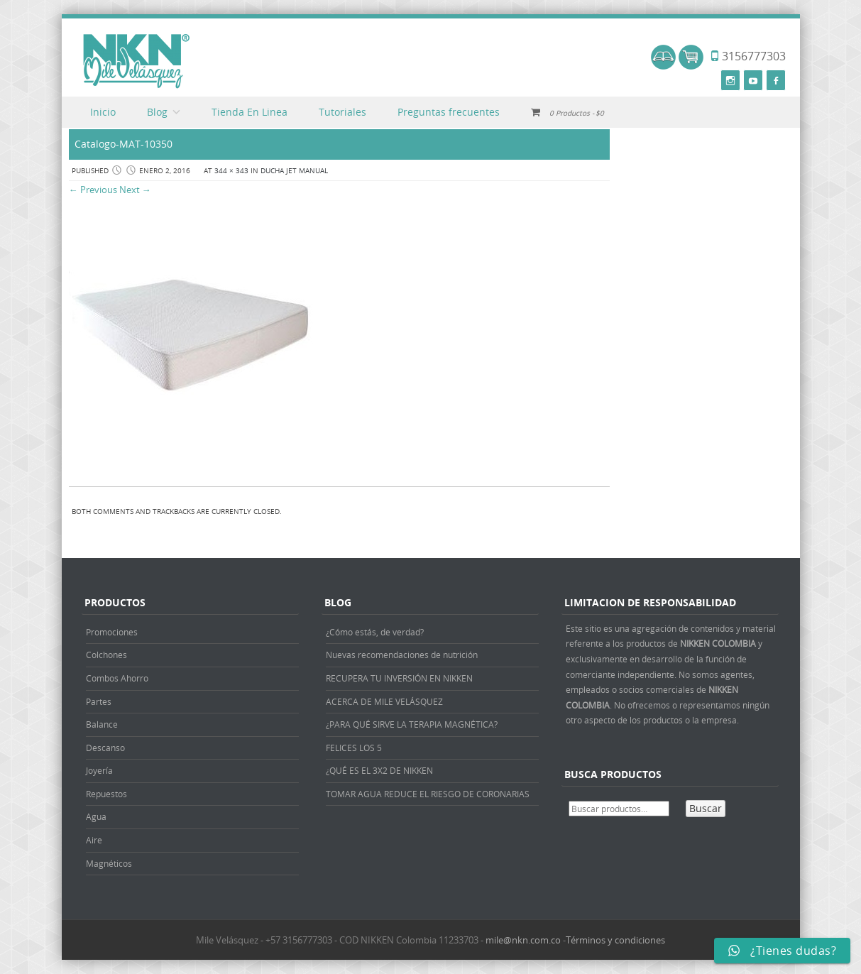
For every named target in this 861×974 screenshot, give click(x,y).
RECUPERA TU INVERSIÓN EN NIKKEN (399, 678)
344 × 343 (231, 170)
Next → (135, 189)
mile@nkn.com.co (523, 940)
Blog (157, 112)
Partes (98, 701)
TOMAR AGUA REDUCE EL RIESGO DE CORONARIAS (428, 793)
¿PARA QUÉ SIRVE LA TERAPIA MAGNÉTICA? (412, 724)
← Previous (93, 189)
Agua (96, 816)
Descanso (105, 747)
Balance (102, 724)
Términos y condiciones (615, 940)
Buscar (705, 808)
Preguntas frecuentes (448, 112)
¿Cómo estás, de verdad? (375, 632)
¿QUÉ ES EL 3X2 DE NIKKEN (379, 770)
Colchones (106, 654)
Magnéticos (109, 863)
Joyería (99, 770)
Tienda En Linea (249, 112)
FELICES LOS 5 (354, 747)
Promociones (112, 632)
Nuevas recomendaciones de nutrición (402, 654)
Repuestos (106, 793)
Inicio (103, 112)
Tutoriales (342, 112)
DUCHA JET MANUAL (294, 170)
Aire (94, 840)
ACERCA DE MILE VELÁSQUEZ (384, 701)
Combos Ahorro (117, 678)
